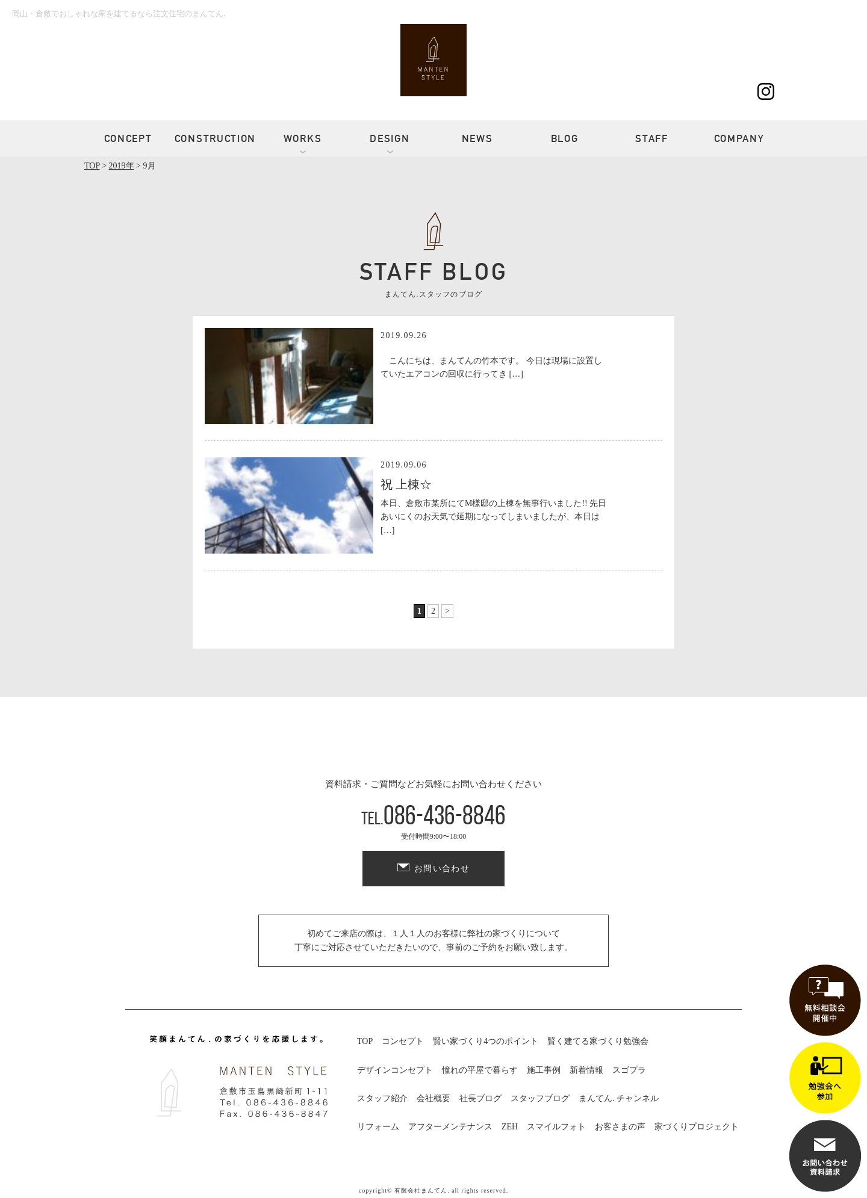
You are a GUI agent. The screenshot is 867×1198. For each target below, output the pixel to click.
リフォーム (378, 1126)
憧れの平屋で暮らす (480, 1070)
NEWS (477, 138)
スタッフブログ (540, 1098)
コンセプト (403, 1041)
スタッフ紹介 (382, 1098)
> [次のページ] (447, 611)
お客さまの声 (620, 1126)
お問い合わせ (442, 868)
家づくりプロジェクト (696, 1126)
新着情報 (586, 1070)
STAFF (651, 138)
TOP (365, 1041)
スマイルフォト (556, 1126)
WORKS (303, 138)
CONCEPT (128, 138)
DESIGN (389, 138)
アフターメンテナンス (450, 1126)
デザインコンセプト (395, 1070)
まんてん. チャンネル (619, 1098)
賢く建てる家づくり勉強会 (597, 1041)
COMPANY (739, 138)
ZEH (510, 1126)
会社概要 (433, 1098)
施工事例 (544, 1070)
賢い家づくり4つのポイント (485, 1041)
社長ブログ (480, 1098)
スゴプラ (629, 1070)
